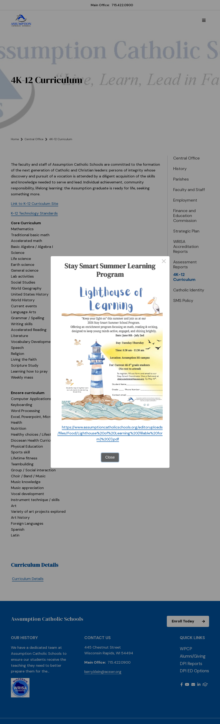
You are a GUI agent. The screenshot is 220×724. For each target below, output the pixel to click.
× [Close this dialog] (164, 261)
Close (110, 457)
